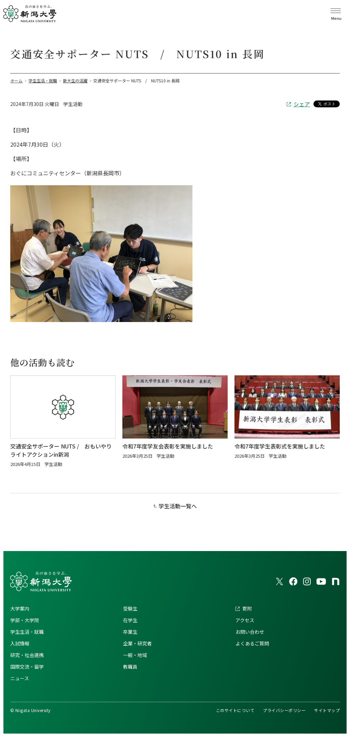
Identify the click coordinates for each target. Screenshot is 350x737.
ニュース (19, 678)
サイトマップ (327, 710)
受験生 (130, 608)
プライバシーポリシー (284, 710)
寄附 (247, 608)
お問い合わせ (249, 631)
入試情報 (19, 643)
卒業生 (130, 631)
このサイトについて (235, 710)
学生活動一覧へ (178, 506)
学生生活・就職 (27, 631)
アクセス (244, 620)
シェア (302, 104)
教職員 (130, 666)
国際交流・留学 (27, 666)
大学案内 (19, 608)
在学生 (130, 620)
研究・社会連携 (27, 655)
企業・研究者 (137, 643)
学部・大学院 (24, 620)
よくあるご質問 (252, 643)
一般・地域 (135, 655)
